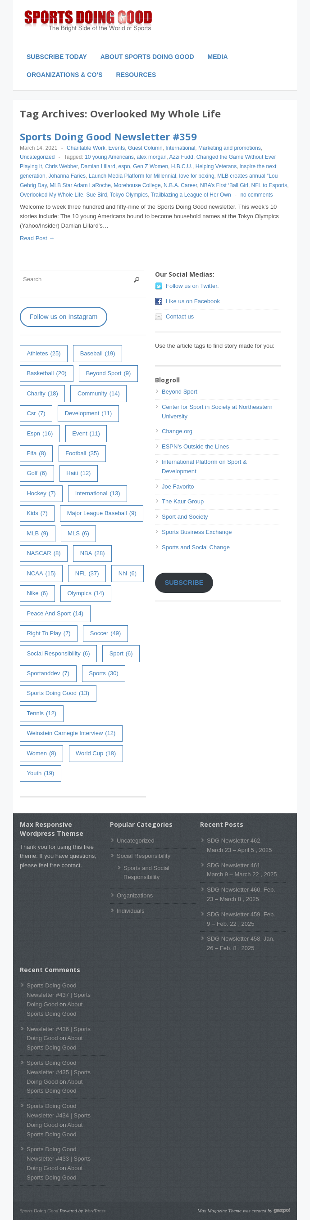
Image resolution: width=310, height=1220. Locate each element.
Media (218, 56)
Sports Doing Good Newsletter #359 (108, 136)
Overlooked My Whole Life (51, 195)
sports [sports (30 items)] (104, 673)
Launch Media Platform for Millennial (132, 176)
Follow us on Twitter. (192, 286)
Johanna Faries (67, 176)
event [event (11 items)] (86, 434)
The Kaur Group (183, 501)
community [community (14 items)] (99, 394)
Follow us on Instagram (63, 316)
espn (124, 166)
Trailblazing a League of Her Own (190, 195)
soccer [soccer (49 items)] (105, 633)
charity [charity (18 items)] (42, 394)
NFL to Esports (269, 185)
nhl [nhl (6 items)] (128, 574)
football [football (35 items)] (82, 453)
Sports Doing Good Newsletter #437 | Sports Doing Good (59, 995)
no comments (256, 195)
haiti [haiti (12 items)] (78, 473)
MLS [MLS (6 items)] (78, 533)
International (180, 148)
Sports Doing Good (39, 1210)
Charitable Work (86, 148)
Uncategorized (37, 157)
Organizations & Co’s (65, 74)
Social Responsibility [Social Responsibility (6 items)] (58, 654)
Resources (136, 74)
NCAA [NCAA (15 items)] (41, 574)
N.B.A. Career (180, 185)
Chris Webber (61, 166)
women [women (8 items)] (41, 753)
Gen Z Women (150, 166)
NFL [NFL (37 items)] (87, 574)
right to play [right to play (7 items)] (48, 633)
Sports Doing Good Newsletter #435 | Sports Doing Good (59, 1072)
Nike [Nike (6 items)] (37, 593)
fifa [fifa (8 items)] (36, 453)
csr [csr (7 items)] (36, 413)
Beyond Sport (179, 391)
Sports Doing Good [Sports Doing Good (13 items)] (58, 693)
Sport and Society (185, 516)
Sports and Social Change (196, 547)
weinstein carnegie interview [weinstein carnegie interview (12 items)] (71, 733)
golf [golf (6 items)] (37, 473)
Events (117, 148)
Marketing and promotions (229, 148)
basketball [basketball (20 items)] (46, 373)
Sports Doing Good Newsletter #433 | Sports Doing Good (59, 1158)
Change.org (177, 431)
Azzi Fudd (181, 157)
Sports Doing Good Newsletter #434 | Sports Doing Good (59, 1115)
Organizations (135, 895)
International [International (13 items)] (97, 493)
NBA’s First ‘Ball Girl (224, 185)
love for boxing (196, 176)
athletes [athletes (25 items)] (43, 354)
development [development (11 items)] (88, 413)
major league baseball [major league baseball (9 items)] (102, 513)
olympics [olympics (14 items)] (85, 593)
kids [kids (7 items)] (37, 513)
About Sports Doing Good (147, 56)
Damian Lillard (98, 166)
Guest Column (145, 148)
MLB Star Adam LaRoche (80, 185)
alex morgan (152, 157)
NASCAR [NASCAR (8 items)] (43, 553)
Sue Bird (96, 195)
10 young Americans (109, 157)
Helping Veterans (216, 166)
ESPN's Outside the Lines (195, 446)
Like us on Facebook (193, 301)
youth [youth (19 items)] (40, 773)
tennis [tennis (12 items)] (41, 713)
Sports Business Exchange (197, 532)
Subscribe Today (57, 56)
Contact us (180, 316)
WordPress (94, 1210)
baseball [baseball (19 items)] (97, 354)
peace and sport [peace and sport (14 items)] (55, 614)
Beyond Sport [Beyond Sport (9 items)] (108, 373)
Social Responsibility (143, 855)
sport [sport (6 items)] (121, 654)
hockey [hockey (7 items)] (41, 493)
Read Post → (37, 238)
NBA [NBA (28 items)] (92, 553)
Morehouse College (137, 185)
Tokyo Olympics (129, 195)
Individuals (130, 910)
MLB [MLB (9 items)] (37, 533)
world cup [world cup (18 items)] (96, 753)
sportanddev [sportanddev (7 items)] (48, 673)
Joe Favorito (178, 486)
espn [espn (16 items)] (40, 434)
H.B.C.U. (181, 166)
